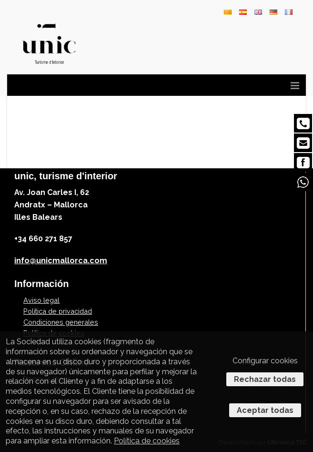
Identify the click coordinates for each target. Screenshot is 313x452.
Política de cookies (147, 440)
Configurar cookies (265, 360)
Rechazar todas (265, 379)
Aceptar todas (265, 410)
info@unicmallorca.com (60, 260)
